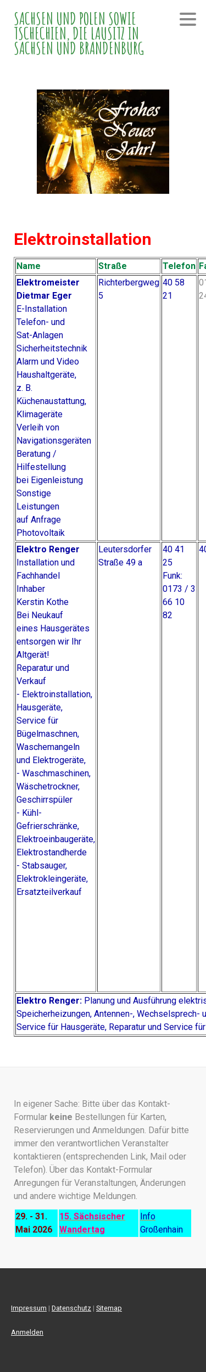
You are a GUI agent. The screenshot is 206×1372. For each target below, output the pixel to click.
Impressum (29, 1308)
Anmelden (27, 1332)
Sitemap (109, 1308)
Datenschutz (71, 1308)
